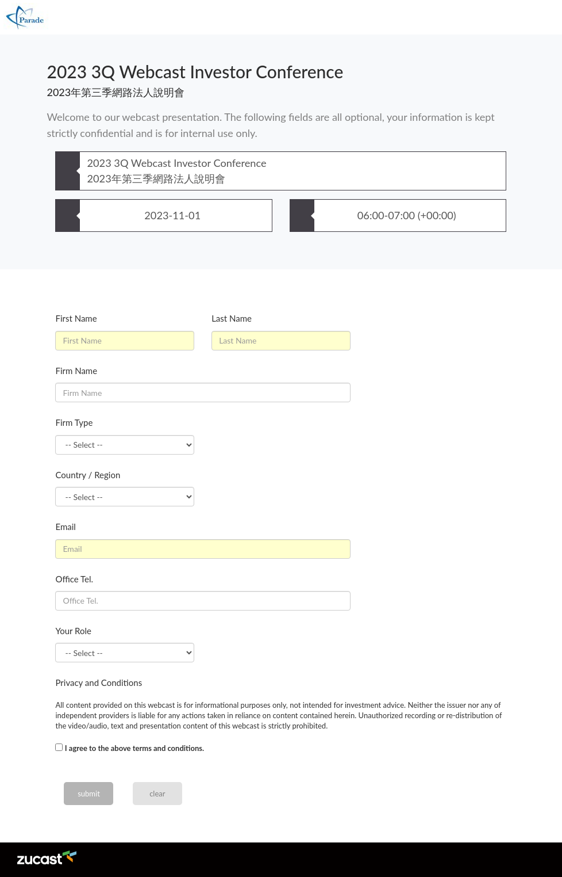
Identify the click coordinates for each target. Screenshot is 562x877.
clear (157, 793)
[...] (59, 747)
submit (89, 793)
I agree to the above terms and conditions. (134, 748)
